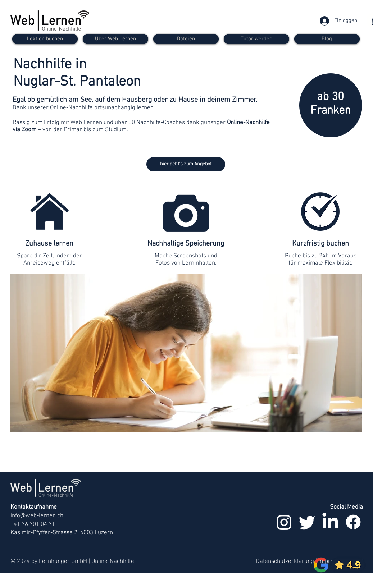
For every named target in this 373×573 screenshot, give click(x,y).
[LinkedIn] (330, 522)
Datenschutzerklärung (285, 561)
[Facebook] (353, 522)
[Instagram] (284, 522)
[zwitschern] (307, 522)
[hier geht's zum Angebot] (185, 164)
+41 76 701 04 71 (32, 524)
